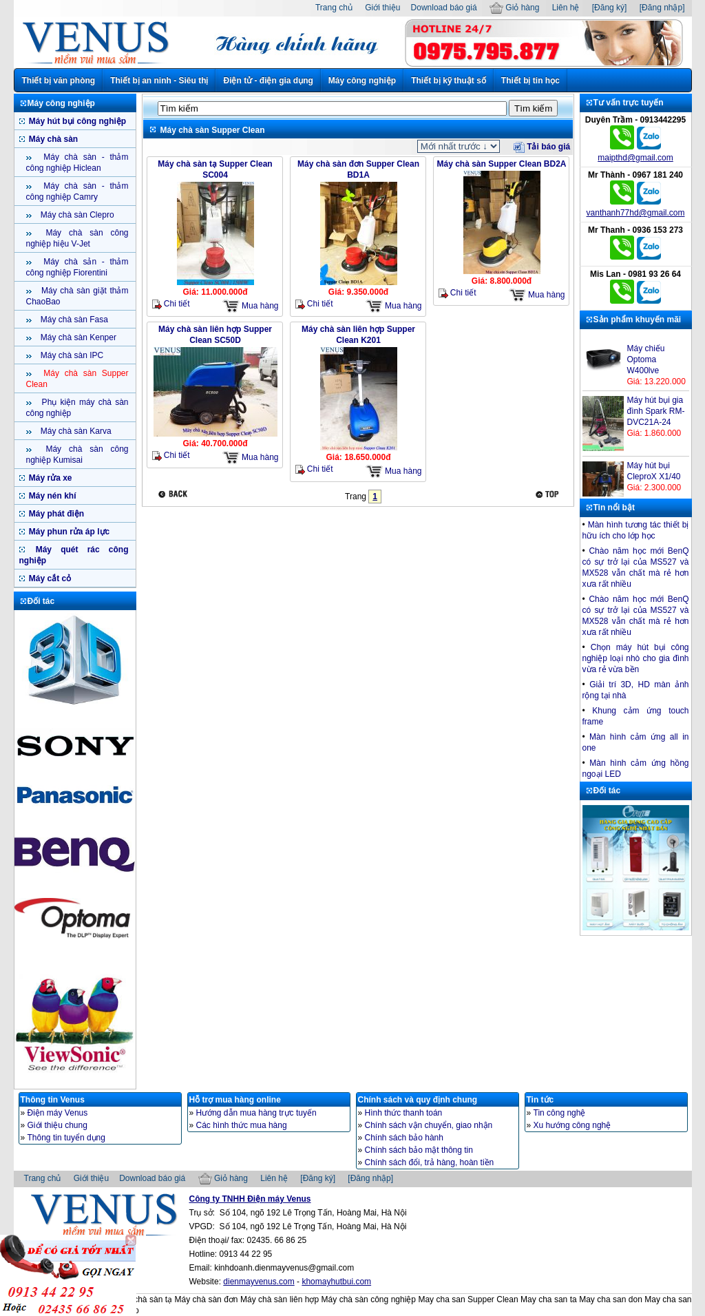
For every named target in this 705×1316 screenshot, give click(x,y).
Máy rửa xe (49, 478)
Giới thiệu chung (57, 1125)
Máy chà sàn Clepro (76, 215)
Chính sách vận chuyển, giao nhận (429, 1125)
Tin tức (540, 1100)
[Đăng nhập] (662, 7)
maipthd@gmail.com (635, 158)
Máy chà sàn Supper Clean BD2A (501, 164)
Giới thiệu (382, 7)
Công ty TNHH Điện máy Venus (250, 1199)
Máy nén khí (51, 496)
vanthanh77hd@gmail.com (636, 213)
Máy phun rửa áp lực (68, 531)
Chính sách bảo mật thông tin (419, 1150)
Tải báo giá (542, 147)
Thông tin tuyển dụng (66, 1137)
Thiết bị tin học (530, 80)
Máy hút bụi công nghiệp (77, 121)
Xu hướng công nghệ (572, 1125)
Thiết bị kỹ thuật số (448, 80)
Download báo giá (444, 7)
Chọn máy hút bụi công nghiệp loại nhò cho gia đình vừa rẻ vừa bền (635, 658)
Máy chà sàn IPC (71, 355)
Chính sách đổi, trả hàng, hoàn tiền (429, 1162)
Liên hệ (566, 7)
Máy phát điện (56, 514)
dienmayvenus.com (258, 1281)
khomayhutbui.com (336, 1281)
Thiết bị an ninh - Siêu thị (159, 80)
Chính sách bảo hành (404, 1137)
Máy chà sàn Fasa (73, 319)
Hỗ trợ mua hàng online (235, 1100)
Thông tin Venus (53, 1100)
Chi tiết (171, 304)
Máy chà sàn (52, 139)
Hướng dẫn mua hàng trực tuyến (256, 1113)
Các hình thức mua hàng (241, 1125)
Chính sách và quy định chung (418, 1100)
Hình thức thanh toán (404, 1113)
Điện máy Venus (58, 1113)
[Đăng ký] (609, 7)
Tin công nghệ (560, 1113)
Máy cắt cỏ (49, 578)
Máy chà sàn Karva (75, 431)
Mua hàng (250, 306)
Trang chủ (333, 7)
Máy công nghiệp (362, 80)
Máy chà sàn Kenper (77, 337)
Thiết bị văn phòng (59, 80)
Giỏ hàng (514, 7)
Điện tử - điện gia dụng (268, 80)
